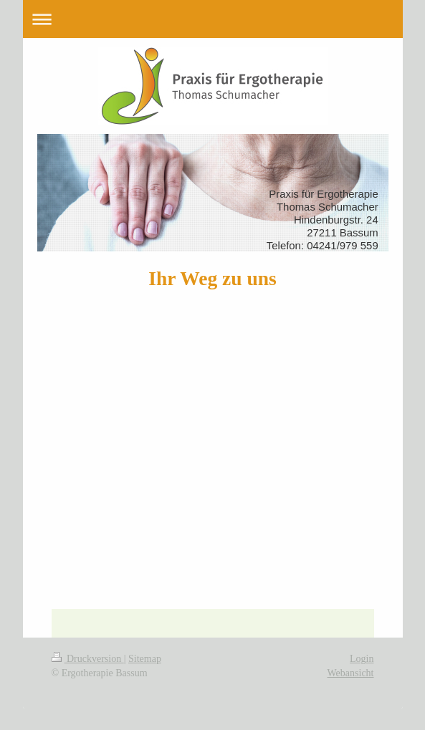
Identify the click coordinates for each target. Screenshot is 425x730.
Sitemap (144, 658)
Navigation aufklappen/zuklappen (213, 19)
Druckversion (88, 658)
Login (361, 658)
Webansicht (351, 673)
